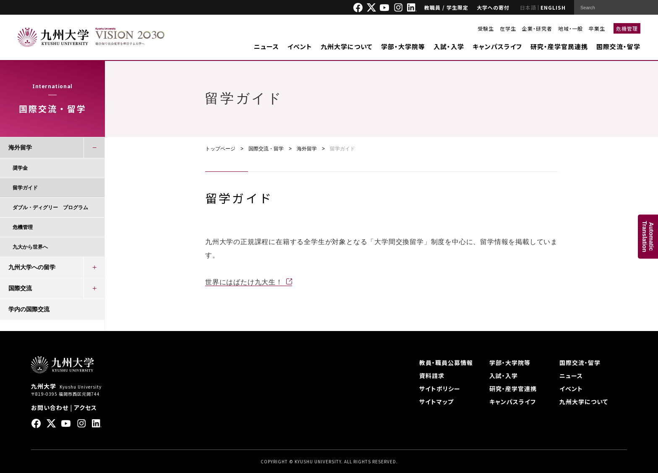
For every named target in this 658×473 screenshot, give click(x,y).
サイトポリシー (439, 388)
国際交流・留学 (618, 46)
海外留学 (307, 149)
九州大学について (347, 46)
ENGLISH (553, 7)
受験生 (486, 28)
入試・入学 (448, 46)
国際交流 (20, 288)
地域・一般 (570, 28)
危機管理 (627, 28)
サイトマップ (436, 401)
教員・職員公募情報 (446, 362)
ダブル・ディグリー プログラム (50, 207)
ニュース (266, 46)
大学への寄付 (493, 7)
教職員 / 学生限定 (446, 7)
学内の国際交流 (29, 309)
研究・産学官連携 (513, 388)
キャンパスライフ (497, 46)
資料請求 (431, 375)
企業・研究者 (537, 28)
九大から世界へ (30, 247)
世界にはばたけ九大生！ (244, 282)
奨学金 (20, 168)
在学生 (508, 28)
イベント (299, 46)
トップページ (220, 149)
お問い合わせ (49, 407)
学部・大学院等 (403, 46)
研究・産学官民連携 (559, 46)
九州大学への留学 (31, 267)
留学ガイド (25, 188)
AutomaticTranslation (648, 236)
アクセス (85, 407)
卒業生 (597, 28)
